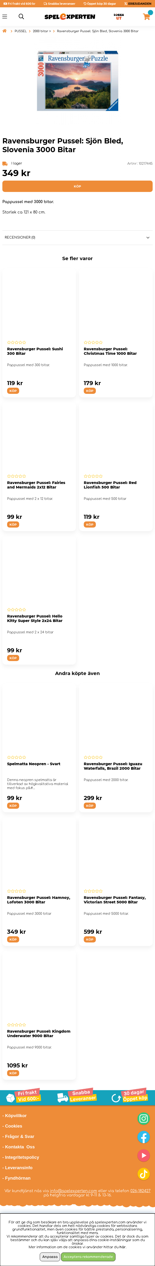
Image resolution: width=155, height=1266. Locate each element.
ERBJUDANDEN (139, 3)
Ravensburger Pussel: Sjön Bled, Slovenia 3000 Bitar (98, 31)
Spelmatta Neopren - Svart (33, 764)
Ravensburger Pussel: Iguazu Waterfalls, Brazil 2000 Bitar (113, 766)
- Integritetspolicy (20, 1157)
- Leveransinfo (17, 1167)
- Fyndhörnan (16, 1178)
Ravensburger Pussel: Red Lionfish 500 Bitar (110, 484)
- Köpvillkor (14, 1115)
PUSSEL (21, 31)
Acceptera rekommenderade (88, 1257)
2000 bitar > (42, 31)
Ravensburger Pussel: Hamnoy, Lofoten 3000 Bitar (38, 899)
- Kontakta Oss (18, 1146)
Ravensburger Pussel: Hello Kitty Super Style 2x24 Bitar (34, 618)
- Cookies (12, 1126)
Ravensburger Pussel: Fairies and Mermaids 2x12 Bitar (36, 484)
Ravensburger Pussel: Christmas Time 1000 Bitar (110, 351)
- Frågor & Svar (18, 1136)
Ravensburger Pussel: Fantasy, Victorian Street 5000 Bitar (115, 899)
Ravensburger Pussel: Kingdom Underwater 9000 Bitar (39, 1033)
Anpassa (50, 1257)
